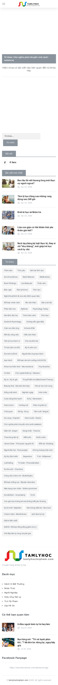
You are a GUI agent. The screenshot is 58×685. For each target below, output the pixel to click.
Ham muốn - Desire (33, 418)
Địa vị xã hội (46, 303)
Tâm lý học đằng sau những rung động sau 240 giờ (34, 198)
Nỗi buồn (27, 437)
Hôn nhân (43, 392)
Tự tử (32, 495)
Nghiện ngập (27, 392)
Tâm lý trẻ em (22, 290)
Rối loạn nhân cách (12, 303)
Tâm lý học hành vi (12, 341)
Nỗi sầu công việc (11, 335)
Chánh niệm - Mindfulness (15, 514)
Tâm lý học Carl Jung (43, 386)
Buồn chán (41, 437)
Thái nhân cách (29, 315)
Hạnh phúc (9, 405)
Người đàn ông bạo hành (32, 354)
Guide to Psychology (12, 322)
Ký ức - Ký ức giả (10, 380)
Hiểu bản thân (30, 335)
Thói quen (8, 412)
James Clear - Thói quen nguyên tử (19, 444)
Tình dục (37, 290)
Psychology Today (40, 309)
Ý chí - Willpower (44, 457)
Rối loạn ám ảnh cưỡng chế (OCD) (31, 360)
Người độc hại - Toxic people (16, 450)
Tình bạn (45, 315)
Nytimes (24, 309)
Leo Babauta (26, 283)
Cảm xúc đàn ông (11, 328)
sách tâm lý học (38, 514)
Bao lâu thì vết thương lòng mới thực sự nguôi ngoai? (36, 182)
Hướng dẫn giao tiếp (35, 322)
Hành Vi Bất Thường (14, 584)
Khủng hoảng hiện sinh (43, 450)
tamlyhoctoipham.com (18, 680)
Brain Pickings (10, 283)
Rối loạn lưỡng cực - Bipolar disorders (19, 482)
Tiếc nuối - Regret (41, 412)
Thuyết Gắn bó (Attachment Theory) (38, 380)
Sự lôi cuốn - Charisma (13, 469)
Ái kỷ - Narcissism (34, 399)
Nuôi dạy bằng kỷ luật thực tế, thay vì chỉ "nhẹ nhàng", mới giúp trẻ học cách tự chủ (36, 246)
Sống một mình (10, 392)
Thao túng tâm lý (11, 437)
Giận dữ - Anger (10, 431)
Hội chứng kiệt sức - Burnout (39, 508)
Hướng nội (23, 405)
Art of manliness (11, 277)
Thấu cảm (41, 283)
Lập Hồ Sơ (9, 606)
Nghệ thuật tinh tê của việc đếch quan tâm (22, 296)
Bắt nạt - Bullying (46, 444)
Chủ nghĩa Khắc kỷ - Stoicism (27, 373)
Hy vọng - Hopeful (11, 418)
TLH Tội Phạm (11, 601)
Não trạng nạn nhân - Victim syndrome (20, 489)
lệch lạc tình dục (37, 271)
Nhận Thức (9, 588)
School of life (29, 328)
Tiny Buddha (44, 367)
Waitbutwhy (45, 277)
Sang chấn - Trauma (31, 431)
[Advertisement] (29, 30)
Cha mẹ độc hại (31, 341)
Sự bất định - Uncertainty (14, 495)
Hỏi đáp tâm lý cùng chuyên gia (17, 534)
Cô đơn (7, 373)
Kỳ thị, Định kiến (11, 457)
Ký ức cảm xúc (31, 348)
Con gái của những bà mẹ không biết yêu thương (25, 501)
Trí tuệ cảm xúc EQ (12, 348)
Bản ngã (7, 290)
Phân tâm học (10, 309)
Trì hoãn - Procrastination (28, 463)
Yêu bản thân (30, 303)
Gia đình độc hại (11, 315)
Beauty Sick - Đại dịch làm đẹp (17, 386)
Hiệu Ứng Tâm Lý (12, 597)
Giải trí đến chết (10, 521)
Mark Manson (28, 277)
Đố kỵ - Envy (23, 412)
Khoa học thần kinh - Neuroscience (18, 367)
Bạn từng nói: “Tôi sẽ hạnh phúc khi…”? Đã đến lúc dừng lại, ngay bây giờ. (36, 642)
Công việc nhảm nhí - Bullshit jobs (18, 476)
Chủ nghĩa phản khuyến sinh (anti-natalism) (22, 424)
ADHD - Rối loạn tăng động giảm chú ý (20, 527)
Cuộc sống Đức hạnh (13, 399)
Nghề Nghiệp (10, 593)
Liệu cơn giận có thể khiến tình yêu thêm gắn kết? (35, 229)
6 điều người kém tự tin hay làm (33, 624)
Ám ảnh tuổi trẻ (10, 354)
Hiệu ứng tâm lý (39, 405)
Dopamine (27, 457)
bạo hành (8, 360)
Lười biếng (8, 463)
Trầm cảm (8, 271)
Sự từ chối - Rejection (12, 508)
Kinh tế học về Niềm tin (29, 212)
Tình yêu (21, 271)
